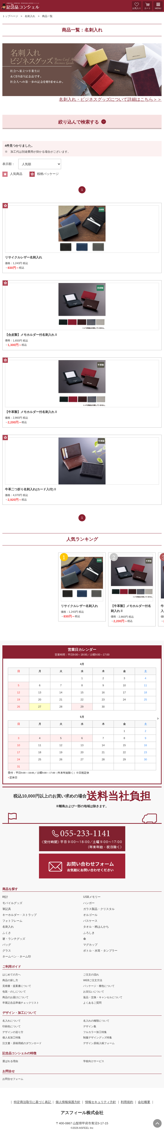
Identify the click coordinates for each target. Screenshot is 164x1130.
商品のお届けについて (15, 997)
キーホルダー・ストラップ (19, 915)
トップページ (10, 16)
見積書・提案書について (16, 985)
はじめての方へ (11, 974)
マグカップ (90, 944)
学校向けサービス (93, 1061)
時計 (5, 897)
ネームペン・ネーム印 (16, 956)
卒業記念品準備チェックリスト (20, 1002)
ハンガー (89, 903)
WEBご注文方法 (92, 980)
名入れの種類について (96, 1020)
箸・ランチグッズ (13, 938)
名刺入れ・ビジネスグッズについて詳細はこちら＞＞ (110, 99)
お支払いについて (93, 991)
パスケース (90, 920)
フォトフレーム (12, 920)
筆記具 (6, 909)
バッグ (6, 944)
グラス (6, 950)
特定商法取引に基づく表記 (33, 1102)
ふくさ (6, 933)
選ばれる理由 (10, 1061)
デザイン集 (89, 1026)
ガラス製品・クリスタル (99, 909)
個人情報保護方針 (68, 1102)
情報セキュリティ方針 (100, 1102)
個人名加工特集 (11, 1037)
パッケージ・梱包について (99, 985)
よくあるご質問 (92, 1002)
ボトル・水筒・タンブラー (100, 950)
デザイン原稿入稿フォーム (99, 1043)
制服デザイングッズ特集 (97, 1037)
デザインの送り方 (12, 1032)
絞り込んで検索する (78, 122)
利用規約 (127, 1102)
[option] (82, 69)
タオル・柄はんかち (96, 926)
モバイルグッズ (12, 903)
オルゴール (90, 915)
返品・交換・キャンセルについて (102, 997)
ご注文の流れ (91, 974)
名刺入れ (30, 16)
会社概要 (144, 1102)
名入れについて (11, 1020)
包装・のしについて (14, 991)
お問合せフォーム (12, 1078)
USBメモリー (92, 897)
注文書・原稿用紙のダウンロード (22, 1043)
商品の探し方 (10, 980)
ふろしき (89, 933)
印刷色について (11, 1026)
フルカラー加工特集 (95, 1032)
